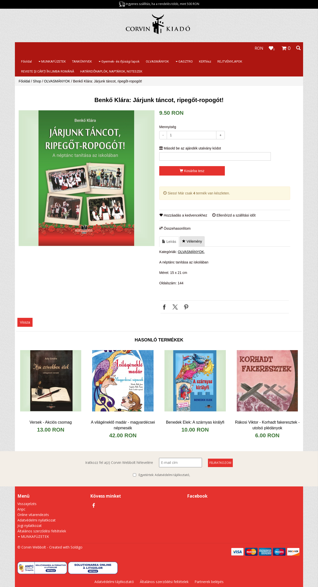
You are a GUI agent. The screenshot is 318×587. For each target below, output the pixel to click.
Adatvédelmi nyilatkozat (36, 520)
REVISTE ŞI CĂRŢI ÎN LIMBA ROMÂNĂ (47, 71)
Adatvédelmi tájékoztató (172, 475)
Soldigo (76, 547)
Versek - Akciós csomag (51, 422)
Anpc (21, 509)
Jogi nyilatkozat (29, 525)
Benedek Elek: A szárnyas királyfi (195, 422)
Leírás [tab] (169, 242)
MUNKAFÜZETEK (52, 61)
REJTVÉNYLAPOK (229, 61)
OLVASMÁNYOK (157, 61)
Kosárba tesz (192, 171)
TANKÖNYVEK (82, 61)
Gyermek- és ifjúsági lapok (119, 61)
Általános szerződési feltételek (41, 531)
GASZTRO (184, 61)
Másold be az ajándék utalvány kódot (190, 148)
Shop (37, 81)
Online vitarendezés (33, 514)
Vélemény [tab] (192, 241)
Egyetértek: (164, 475)
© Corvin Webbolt (31, 547)
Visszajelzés (27, 503)
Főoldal (26, 61)
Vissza (25, 322)
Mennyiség (167, 127)
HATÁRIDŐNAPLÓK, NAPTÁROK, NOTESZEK (111, 71)
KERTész (205, 61)
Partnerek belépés (209, 581)
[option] (87, 178)
